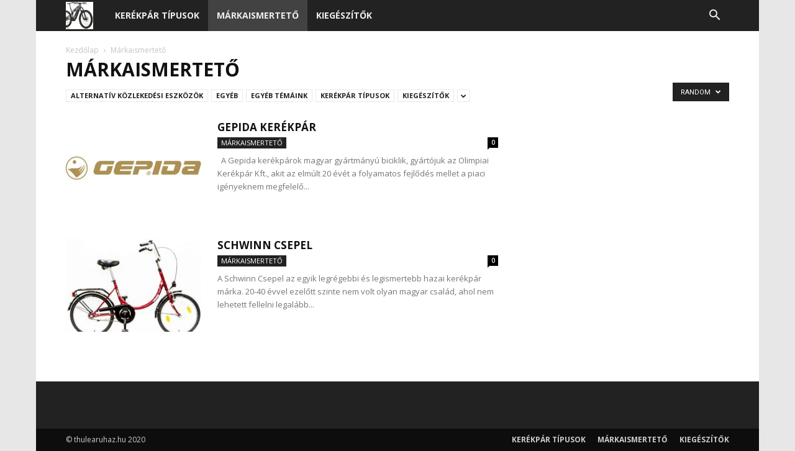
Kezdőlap (82, 50)
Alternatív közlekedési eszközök (137, 95)
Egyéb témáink (279, 95)
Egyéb (227, 95)
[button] (714, 16)
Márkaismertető (258, 15)
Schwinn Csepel (264, 245)
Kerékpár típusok (157, 15)
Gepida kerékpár (266, 127)
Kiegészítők (344, 15)
